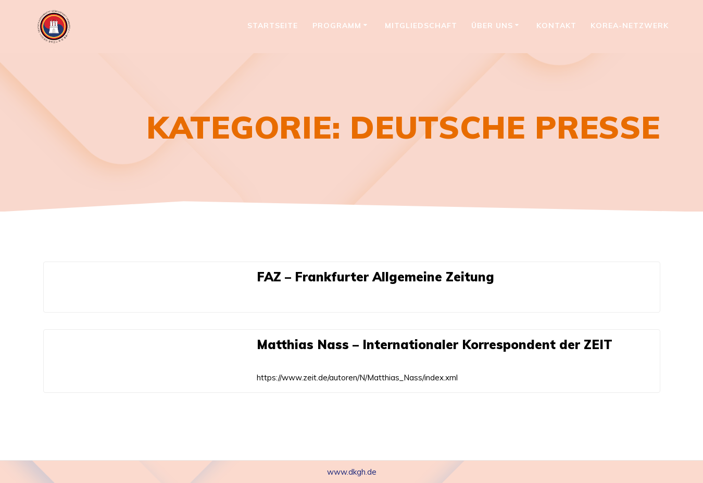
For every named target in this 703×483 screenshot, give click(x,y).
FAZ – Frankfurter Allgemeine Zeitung (375, 276)
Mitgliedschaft (421, 25)
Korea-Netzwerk (630, 25)
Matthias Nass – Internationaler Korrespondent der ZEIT (434, 344)
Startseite (272, 25)
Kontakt (556, 25)
